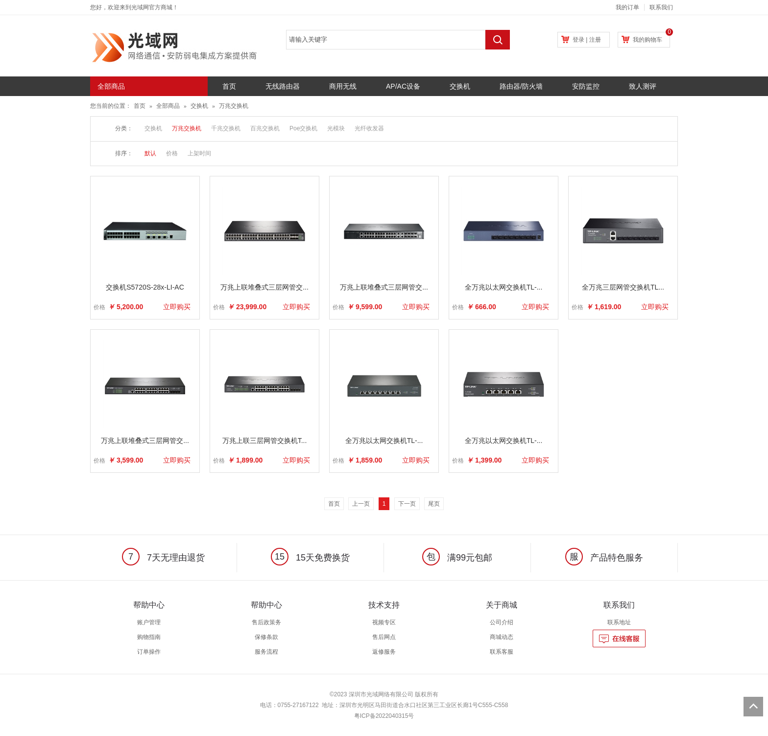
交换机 (460, 86)
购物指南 (149, 637)
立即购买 (177, 307)
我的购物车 (647, 39)
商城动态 (501, 637)
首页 (229, 86)
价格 (172, 153)
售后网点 (384, 637)
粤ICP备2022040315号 (384, 715)
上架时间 (199, 153)
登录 (578, 39)
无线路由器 (282, 86)
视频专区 (384, 622)
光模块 (336, 128)
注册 (595, 39)
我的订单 (627, 7)
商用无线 (343, 86)
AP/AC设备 (403, 86)
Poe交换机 (303, 128)
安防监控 (586, 86)
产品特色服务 (604, 558)
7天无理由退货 (163, 558)
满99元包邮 (457, 558)
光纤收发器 (369, 128)
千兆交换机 (225, 128)
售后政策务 (266, 622)
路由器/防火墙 (521, 86)
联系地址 (619, 622)
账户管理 (149, 622)
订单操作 (149, 651)
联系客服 (501, 651)
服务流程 (266, 651)
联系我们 (661, 7)
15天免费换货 (310, 558)
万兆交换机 (233, 105)
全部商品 (168, 105)
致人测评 (642, 86)
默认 (150, 153)
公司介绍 (501, 622)
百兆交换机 (265, 128)
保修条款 (266, 637)
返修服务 (384, 651)
